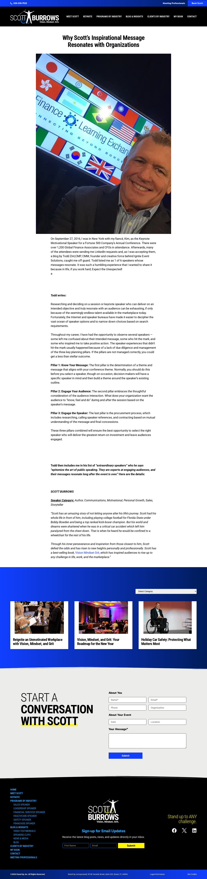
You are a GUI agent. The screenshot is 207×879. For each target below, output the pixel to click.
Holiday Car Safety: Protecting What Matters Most (166, 641)
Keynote (87, 16)
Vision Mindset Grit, (87, 552)
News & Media (20, 838)
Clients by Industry (158, 16)
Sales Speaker (21, 804)
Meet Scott (72, 16)
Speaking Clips (21, 834)
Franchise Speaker (24, 823)
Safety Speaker (22, 819)
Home (13, 789)
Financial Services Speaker (29, 812)
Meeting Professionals (23, 857)
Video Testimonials (24, 830)
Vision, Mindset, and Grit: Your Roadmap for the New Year (98, 641)
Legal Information (157, 874)
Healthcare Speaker (25, 815)
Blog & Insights (134, 16)
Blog (16, 842)
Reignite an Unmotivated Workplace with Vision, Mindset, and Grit (37, 641)
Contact (192, 16)
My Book (178, 16)
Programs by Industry (109, 16)
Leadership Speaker (24, 808)
